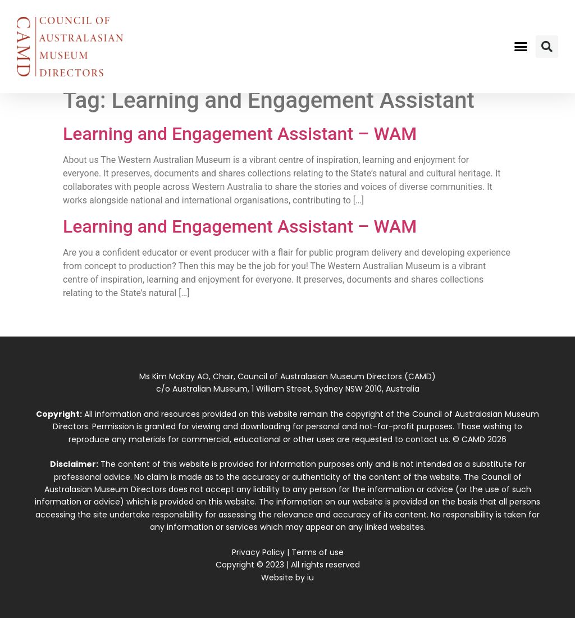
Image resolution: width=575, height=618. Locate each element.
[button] (520, 46)
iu (310, 577)
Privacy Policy (258, 552)
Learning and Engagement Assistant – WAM (240, 133)
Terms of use (317, 552)
